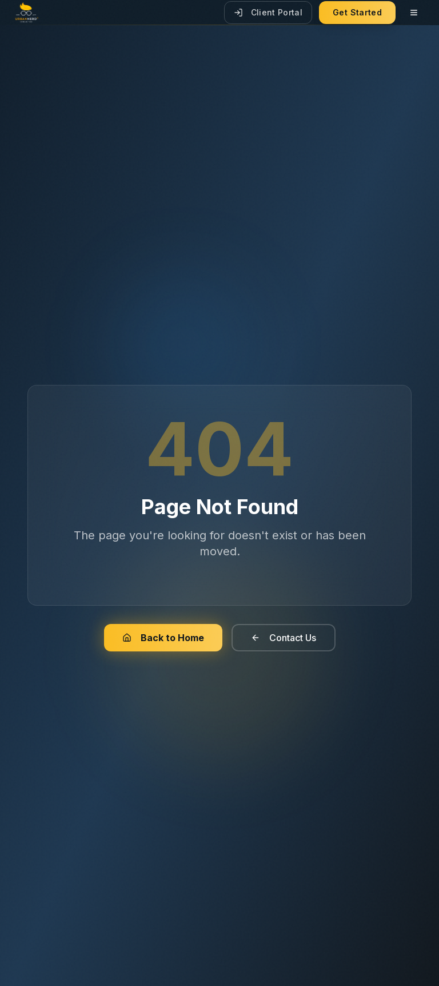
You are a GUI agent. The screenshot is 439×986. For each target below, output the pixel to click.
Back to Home (163, 637)
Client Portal (268, 12)
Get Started (357, 12)
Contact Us (283, 637)
